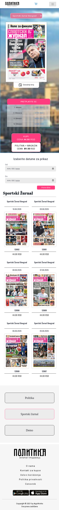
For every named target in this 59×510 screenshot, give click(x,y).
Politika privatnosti (30, 479)
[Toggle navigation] (52, 4)
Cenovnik (30, 484)
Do (6, 176)
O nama (30, 466)
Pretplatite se (28, 102)
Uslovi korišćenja (30, 475)
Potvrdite (46, 187)
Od (6, 164)
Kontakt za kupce (30, 470)
